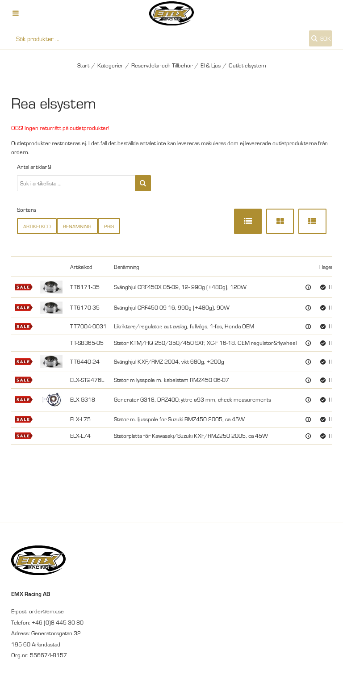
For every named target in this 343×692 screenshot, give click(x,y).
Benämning (77, 226)
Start (83, 65)
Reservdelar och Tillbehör (161, 65)
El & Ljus (211, 65)
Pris (109, 226)
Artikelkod (36, 226)
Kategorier (110, 65)
